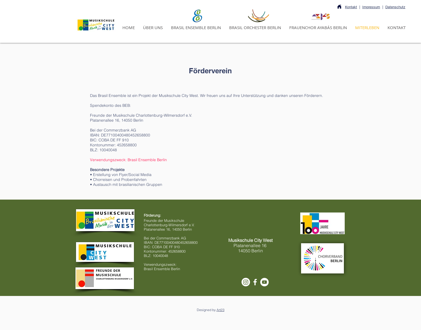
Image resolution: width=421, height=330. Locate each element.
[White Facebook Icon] (255, 282)
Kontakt (351, 7)
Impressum (371, 7)
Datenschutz (395, 7)
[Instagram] (246, 282)
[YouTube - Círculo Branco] (264, 282)
